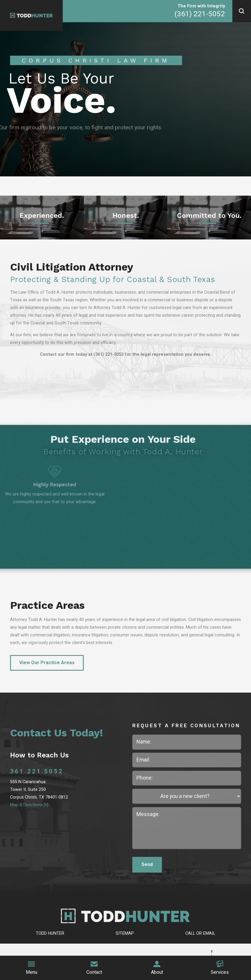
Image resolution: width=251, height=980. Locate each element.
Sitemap (125, 933)
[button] (241, 11)
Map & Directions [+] (29, 805)
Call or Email (200, 933)
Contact (94, 968)
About (157, 968)
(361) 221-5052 (199, 14)
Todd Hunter (50, 933)
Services (220, 968)
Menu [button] (31, 968)
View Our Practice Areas (47, 662)
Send (147, 864)
